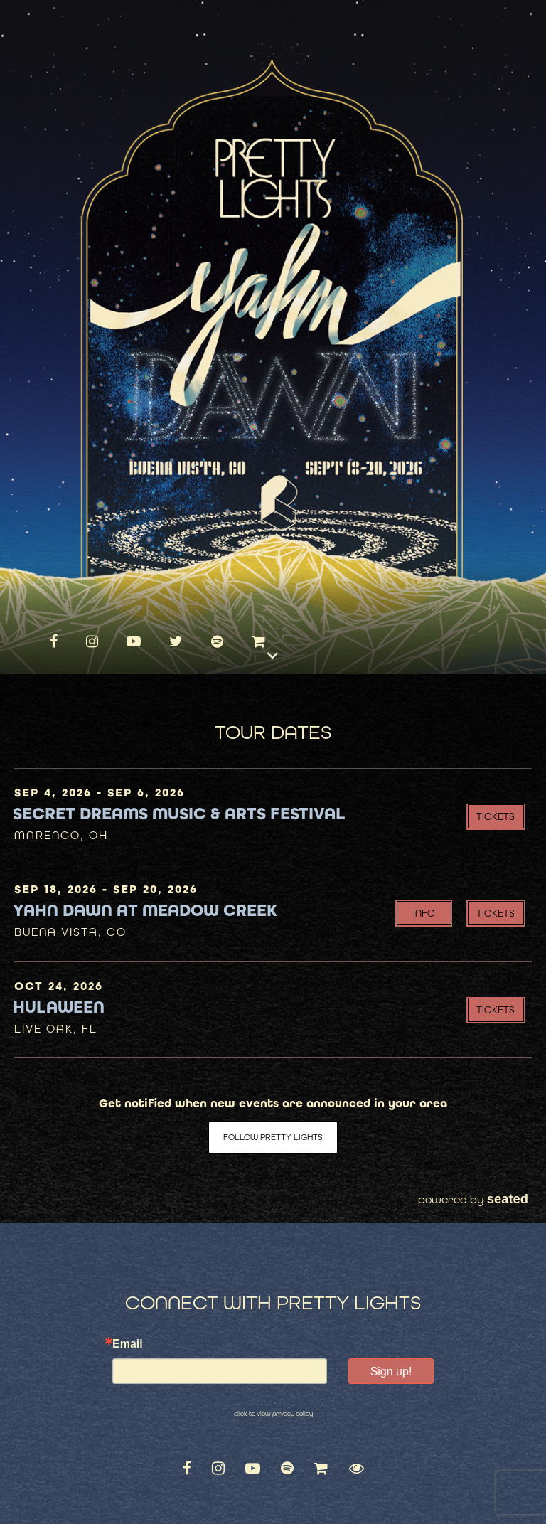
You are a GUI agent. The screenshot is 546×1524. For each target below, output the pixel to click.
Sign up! (391, 1371)
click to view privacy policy (273, 1413)
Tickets (495, 816)
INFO (424, 913)
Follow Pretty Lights (273, 1137)
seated (507, 1198)
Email (127, 1344)
